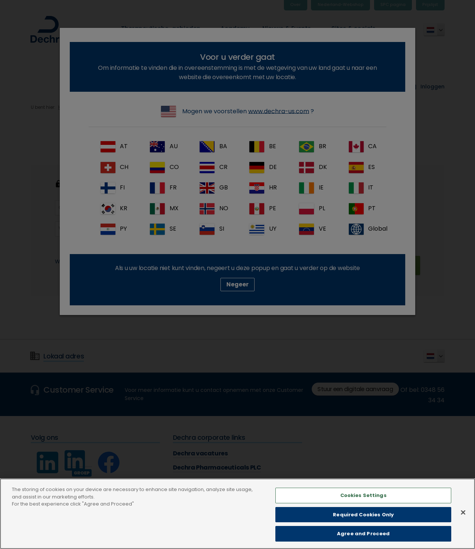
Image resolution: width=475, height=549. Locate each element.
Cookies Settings (363, 512)
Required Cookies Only (363, 531)
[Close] (463, 529)
